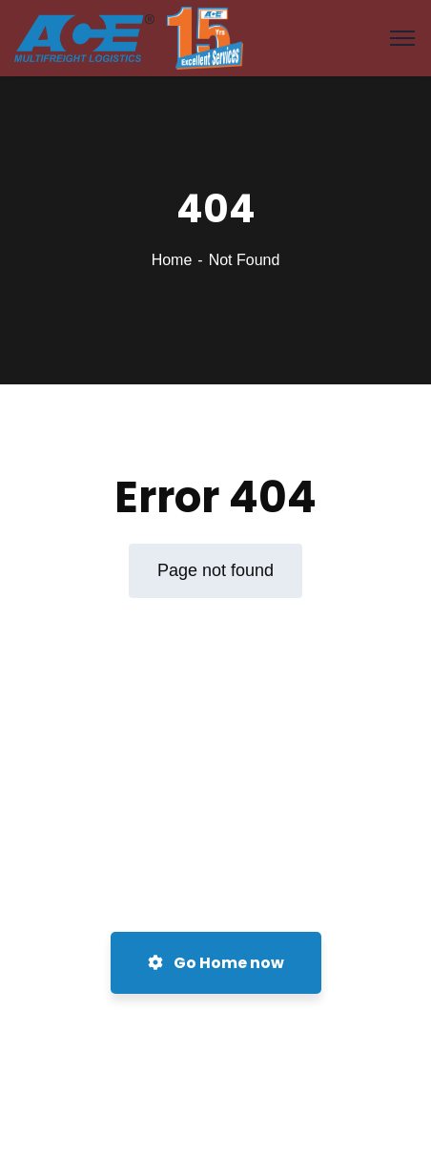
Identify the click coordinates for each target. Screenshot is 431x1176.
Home (172, 260)
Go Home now (216, 963)
